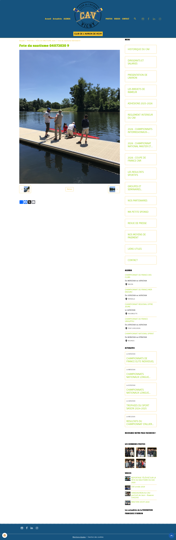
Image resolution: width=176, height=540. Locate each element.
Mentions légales (79, 537)
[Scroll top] (171, 535)
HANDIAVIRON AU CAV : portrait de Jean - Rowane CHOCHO (142, 495)
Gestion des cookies (96, 537)
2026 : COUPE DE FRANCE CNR (137, 159)
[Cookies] (4, 535)
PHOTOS (109, 19)
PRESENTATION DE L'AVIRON (137, 76)
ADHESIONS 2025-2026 (140, 103)
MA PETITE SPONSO (138, 211)
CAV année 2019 (138, 487)
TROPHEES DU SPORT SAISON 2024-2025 (137, 407)
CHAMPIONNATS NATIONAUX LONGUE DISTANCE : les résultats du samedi (139, 391)
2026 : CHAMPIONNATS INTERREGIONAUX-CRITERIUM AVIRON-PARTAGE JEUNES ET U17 (140, 131)
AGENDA (67, 19)
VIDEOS (117, 19)
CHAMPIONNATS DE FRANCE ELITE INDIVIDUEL (140, 360)
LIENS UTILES (135, 248)
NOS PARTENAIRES (137, 200)
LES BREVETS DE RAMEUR (136, 91)
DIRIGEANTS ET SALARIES (136, 62)
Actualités (57, 19)
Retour (69, 189)
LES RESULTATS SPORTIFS (136, 173)
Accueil (48, 19)
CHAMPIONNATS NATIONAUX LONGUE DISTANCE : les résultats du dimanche (139, 376)
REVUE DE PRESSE (137, 223)
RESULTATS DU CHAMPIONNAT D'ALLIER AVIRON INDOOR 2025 (139, 423)
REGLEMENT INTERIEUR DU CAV (140, 116)
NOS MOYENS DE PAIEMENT (137, 236)
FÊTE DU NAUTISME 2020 (45, 41)
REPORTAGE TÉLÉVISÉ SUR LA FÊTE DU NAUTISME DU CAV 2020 (143, 479)
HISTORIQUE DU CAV (139, 49)
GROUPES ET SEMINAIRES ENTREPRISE (134, 188)
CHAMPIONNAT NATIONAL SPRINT (139, 333)
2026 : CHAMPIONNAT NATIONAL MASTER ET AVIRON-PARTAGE (139, 145)
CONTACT (125, 19)
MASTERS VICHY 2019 (140, 502)
